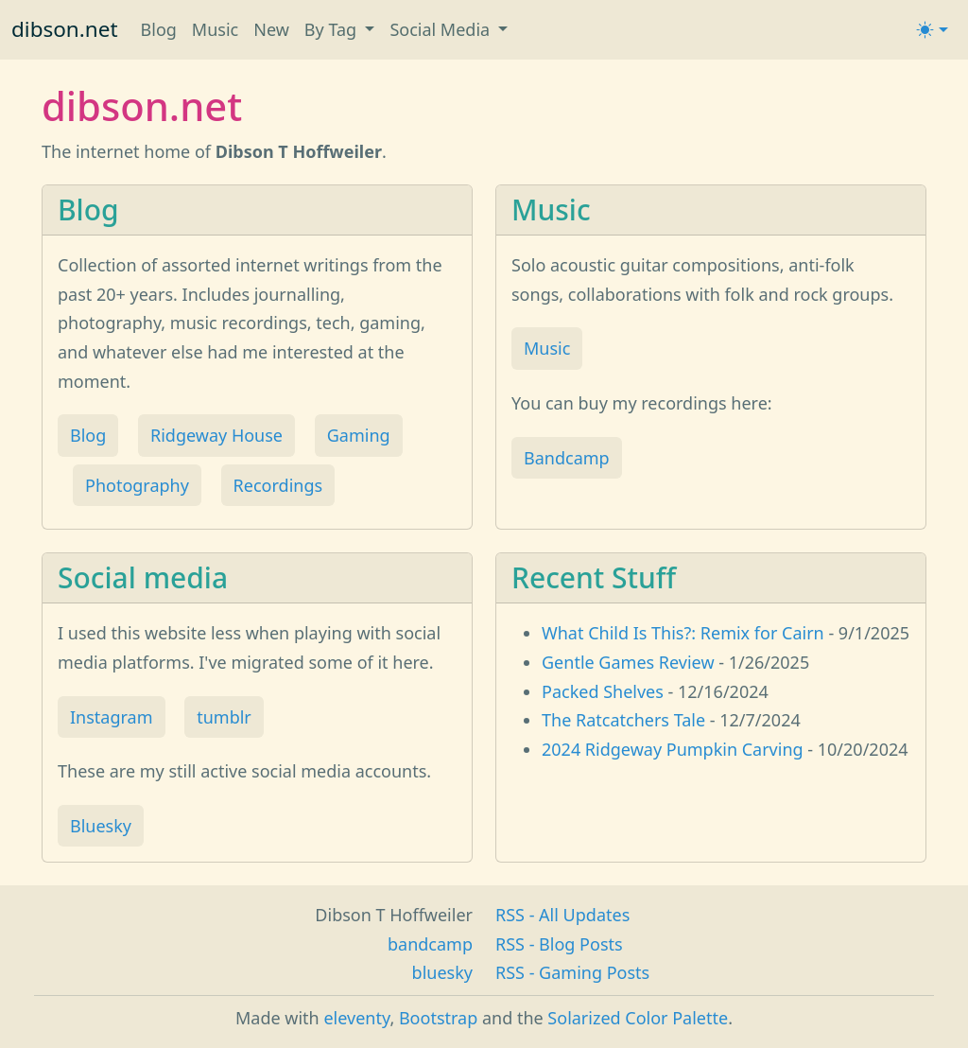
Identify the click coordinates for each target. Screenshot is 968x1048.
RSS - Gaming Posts (572, 972)
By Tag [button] (332, 29)
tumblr (224, 717)
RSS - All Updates (562, 914)
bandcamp (430, 944)
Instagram (111, 717)
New (271, 29)
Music (215, 29)
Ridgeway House (216, 435)
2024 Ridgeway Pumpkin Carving (673, 749)
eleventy (356, 1017)
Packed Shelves (603, 691)
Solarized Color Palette (637, 1017)
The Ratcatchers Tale (623, 719)
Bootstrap (438, 1017)
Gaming (358, 435)
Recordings (277, 485)
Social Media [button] (441, 29)
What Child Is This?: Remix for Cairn (683, 632)
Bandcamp (567, 457)
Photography (137, 485)
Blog (159, 29)
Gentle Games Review (628, 662)
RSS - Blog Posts (559, 944)
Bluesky (100, 825)
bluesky (442, 972)
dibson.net (64, 29)
